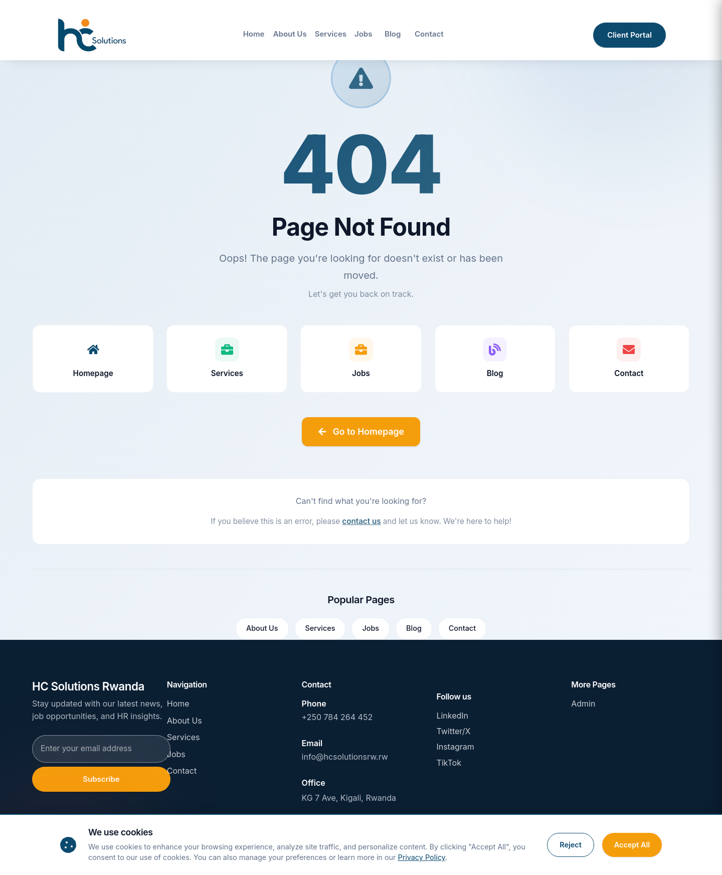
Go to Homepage (361, 431)
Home (178, 703)
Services (320, 628)
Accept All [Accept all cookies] (632, 844)
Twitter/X (453, 731)
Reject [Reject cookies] (570, 844)
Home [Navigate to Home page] (254, 34)
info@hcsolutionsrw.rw (345, 757)
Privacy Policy (422, 857)
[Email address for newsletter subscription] (100, 748)
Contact (462, 628)
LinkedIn (452, 716)
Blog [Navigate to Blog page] (393, 34)
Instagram (455, 747)
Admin (583, 703)
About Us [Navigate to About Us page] (290, 34)
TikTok (448, 763)
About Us (262, 628)
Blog (414, 628)
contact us (361, 521)
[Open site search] (574, 35)
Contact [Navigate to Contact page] (429, 34)
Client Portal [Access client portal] (629, 35)
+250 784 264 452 (337, 717)
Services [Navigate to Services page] (330, 34)
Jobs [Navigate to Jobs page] (363, 34)
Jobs (370, 628)
